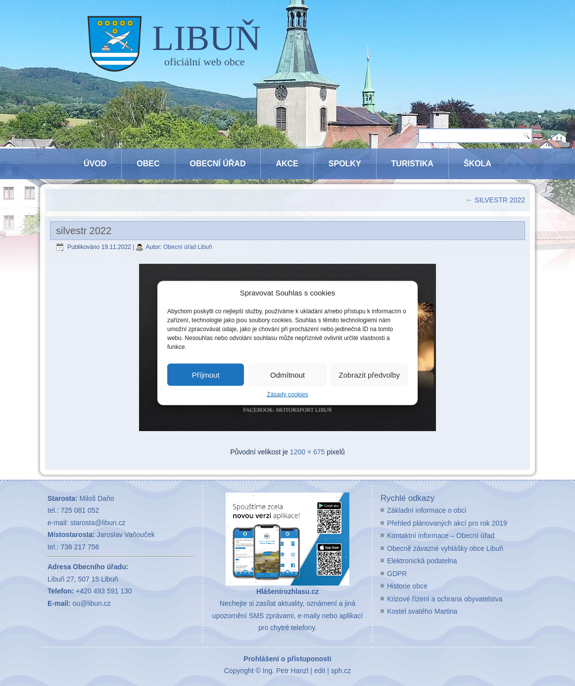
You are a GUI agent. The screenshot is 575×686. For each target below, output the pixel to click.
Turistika (412, 163)
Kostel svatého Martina (422, 611)
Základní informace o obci (426, 510)
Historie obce (407, 586)
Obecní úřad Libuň (187, 247)
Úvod (95, 163)
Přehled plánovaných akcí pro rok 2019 (447, 523)
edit (320, 671)
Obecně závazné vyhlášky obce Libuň (445, 548)
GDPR (397, 574)
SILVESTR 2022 (495, 200)
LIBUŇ (206, 38)
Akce (287, 163)
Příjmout (206, 374)
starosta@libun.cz (97, 523)
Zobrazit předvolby (369, 374)
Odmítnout (287, 374)
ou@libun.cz (92, 603)
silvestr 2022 (83, 230)
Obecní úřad (218, 163)
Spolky (345, 163)
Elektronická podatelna (422, 561)
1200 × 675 (307, 452)
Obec (148, 163)
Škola (477, 163)
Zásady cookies (287, 394)
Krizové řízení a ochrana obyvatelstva (444, 599)
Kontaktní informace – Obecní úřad (440, 535)
